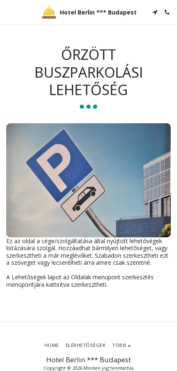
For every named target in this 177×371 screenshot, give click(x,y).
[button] (9, 11)
